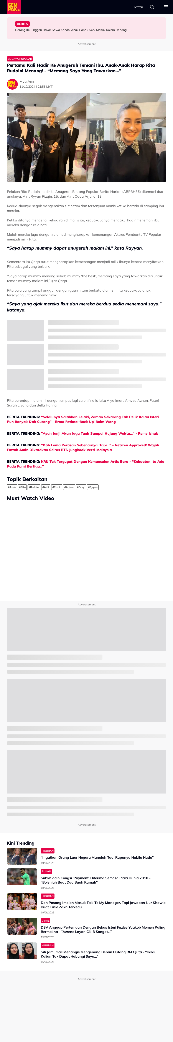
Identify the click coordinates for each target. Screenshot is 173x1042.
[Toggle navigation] (166, 7)
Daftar (138, 7)
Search (152, 7)
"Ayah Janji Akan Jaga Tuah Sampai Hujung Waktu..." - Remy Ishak (99, 433)
